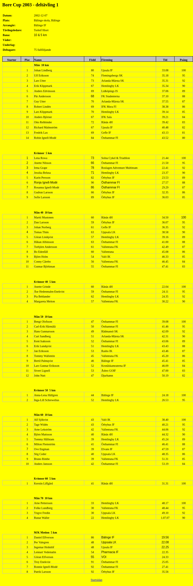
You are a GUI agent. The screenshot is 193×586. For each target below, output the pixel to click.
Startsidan (96, 579)
